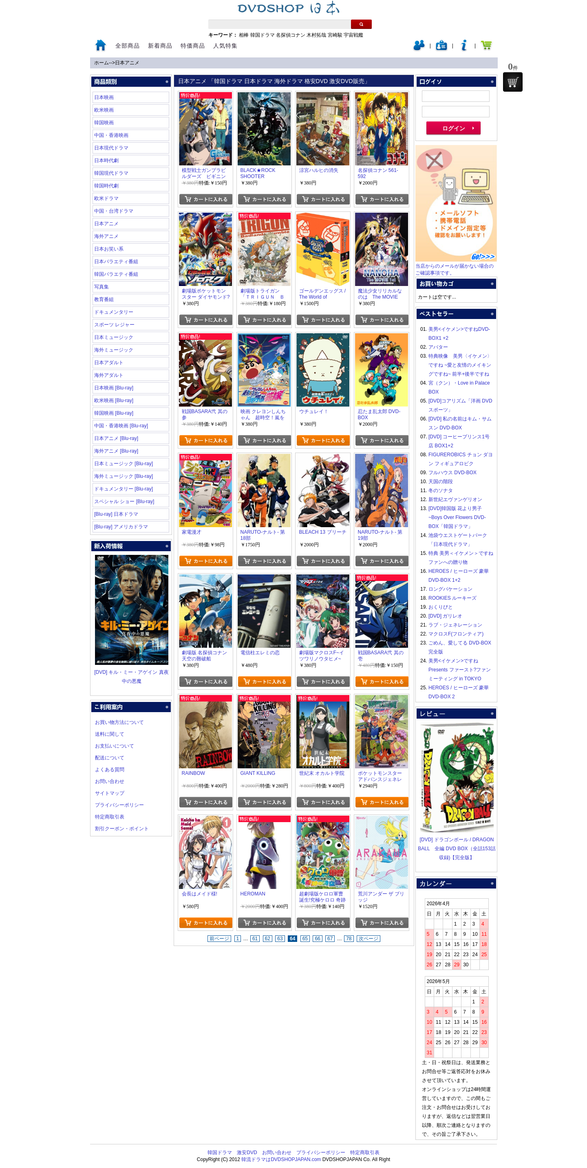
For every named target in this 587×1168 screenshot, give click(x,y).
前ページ (219, 938)
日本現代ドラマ (111, 148)
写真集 (101, 287)
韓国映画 (104, 122)
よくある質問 (109, 769)
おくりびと (440, 607)
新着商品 (160, 45)
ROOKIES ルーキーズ (452, 598)
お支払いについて (114, 746)
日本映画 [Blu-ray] (113, 388)
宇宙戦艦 (353, 35)
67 (330, 938)
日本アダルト (109, 362)
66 (317, 938)
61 (255, 938)
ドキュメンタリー (113, 312)
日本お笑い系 (109, 249)
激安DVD (247, 1152)
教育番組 (104, 299)
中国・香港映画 (111, 135)
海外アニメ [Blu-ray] (116, 451)
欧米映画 (104, 110)
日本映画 (104, 97)
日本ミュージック (113, 337)
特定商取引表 (109, 817)
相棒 (244, 35)
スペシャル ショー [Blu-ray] (124, 501)
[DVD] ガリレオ (445, 616)
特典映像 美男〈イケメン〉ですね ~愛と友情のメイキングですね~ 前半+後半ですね (460, 365)
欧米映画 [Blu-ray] (113, 400)
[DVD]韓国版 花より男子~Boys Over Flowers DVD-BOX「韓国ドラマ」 (457, 517)
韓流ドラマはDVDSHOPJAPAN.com (281, 1159)
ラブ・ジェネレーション (455, 625)
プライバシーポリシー (119, 805)
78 (348, 938)
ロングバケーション (450, 589)
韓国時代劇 (106, 186)
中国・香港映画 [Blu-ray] (121, 426)
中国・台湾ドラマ (113, 211)
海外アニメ (106, 236)
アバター (438, 347)
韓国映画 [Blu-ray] (113, 413)
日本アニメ (127, 63)
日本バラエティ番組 (116, 261)
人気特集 (225, 45)
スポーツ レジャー (114, 325)
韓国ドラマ (262, 35)
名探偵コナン (290, 35)
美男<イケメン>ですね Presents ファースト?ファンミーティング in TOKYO (459, 670)
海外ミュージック (113, 350)
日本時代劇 (106, 160)
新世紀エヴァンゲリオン (455, 499)
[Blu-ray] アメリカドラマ (121, 527)
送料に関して (109, 734)
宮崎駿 (335, 35)
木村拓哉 (316, 35)
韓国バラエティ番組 (116, 274)
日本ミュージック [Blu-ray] (123, 463)
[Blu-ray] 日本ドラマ (116, 514)
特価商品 (193, 45)
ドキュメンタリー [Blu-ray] (123, 489)
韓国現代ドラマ (111, 173)
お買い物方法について (119, 722)
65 (305, 938)
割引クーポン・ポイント (122, 828)
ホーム (101, 63)
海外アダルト (109, 375)
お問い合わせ (109, 781)
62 (267, 938)
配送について (109, 758)
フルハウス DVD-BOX (452, 472)
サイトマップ (109, 793)
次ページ (368, 938)
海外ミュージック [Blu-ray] (123, 476)
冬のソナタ (440, 490)
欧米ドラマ (106, 198)
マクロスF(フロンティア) (455, 634)
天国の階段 (440, 481)
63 (279, 938)
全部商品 (127, 45)
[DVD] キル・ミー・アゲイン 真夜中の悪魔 (131, 672)
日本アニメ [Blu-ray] (116, 438)
